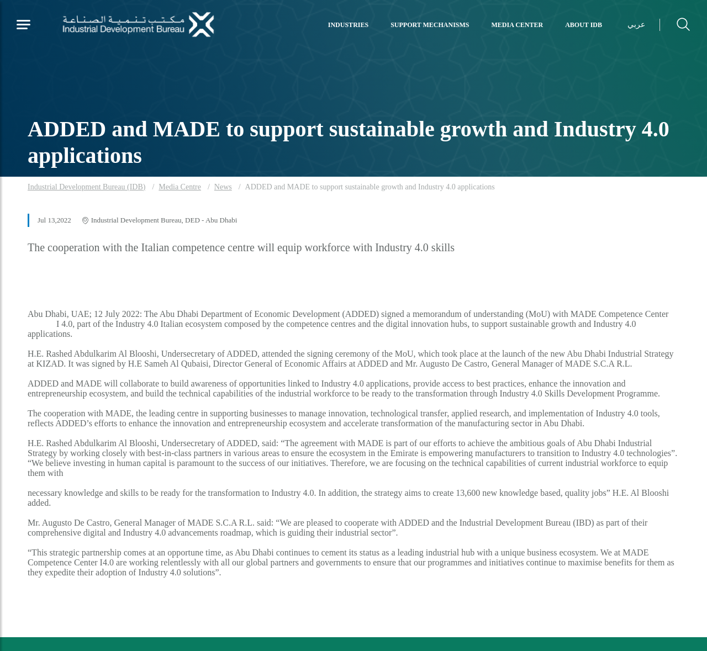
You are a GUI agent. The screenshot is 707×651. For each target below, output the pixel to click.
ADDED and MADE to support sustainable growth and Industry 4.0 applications (370, 187)
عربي (636, 24)
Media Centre (180, 187)
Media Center (518, 25)
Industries (348, 25)
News (223, 187)
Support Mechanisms (430, 25)
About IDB (583, 25)
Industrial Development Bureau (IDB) (86, 187)
